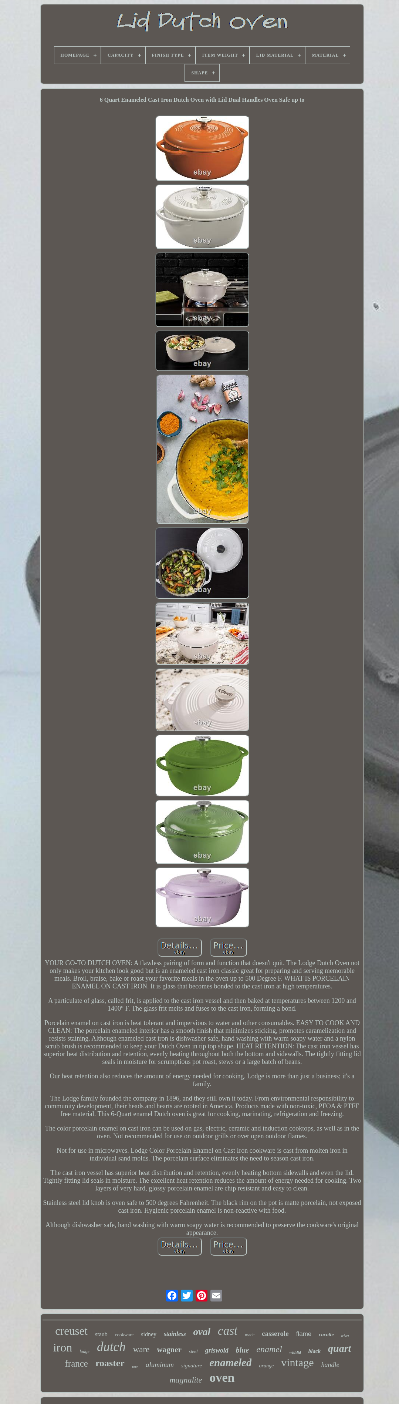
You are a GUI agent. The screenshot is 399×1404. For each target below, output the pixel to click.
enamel (269, 1349)
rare (135, 1366)
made (249, 1334)
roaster (110, 1363)
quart (339, 1348)
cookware (124, 1334)
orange (266, 1365)
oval (202, 1331)
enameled (230, 1362)
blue (242, 1350)
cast (227, 1330)
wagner (169, 1349)
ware (141, 1349)
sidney (148, 1334)
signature (191, 1365)
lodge (84, 1351)
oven (222, 1377)
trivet (345, 1336)
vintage (297, 1362)
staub (101, 1334)
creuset (71, 1330)
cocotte (326, 1334)
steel (193, 1351)
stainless (175, 1333)
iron (62, 1347)
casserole (275, 1333)
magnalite (186, 1379)
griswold (217, 1350)
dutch (111, 1347)
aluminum (160, 1364)
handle (330, 1364)
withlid (295, 1352)
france (76, 1363)
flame (304, 1333)
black (314, 1351)
